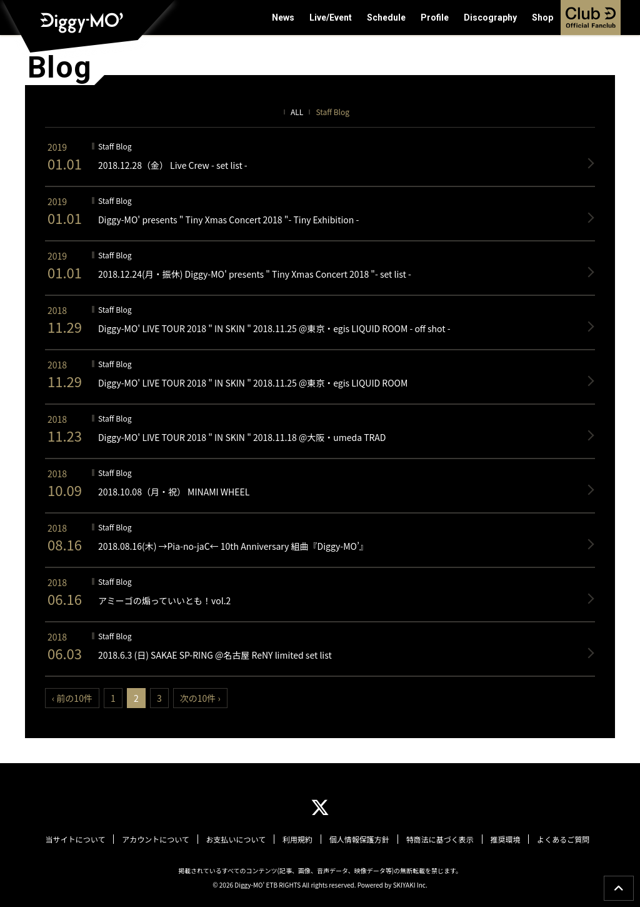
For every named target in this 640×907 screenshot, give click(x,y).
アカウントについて (158, 839)
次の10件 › (200, 698)
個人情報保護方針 (359, 839)
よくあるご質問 (559, 839)
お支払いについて (238, 839)
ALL (297, 111)
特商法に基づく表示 (438, 839)
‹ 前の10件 (72, 698)
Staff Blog (332, 111)
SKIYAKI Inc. (410, 884)
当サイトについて (79, 839)
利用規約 (298, 839)
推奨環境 (503, 839)
